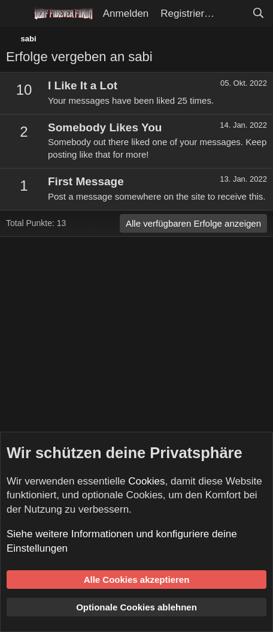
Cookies (146, 481)
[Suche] (258, 14)
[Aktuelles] (232, 14)
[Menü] (16, 14)
